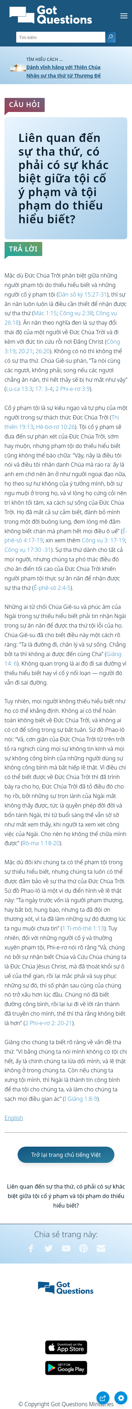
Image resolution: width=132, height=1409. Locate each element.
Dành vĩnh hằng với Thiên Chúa (63, 67)
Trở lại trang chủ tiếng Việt (66, 1155)
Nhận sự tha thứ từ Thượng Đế (63, 75)
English (14, 1118)
